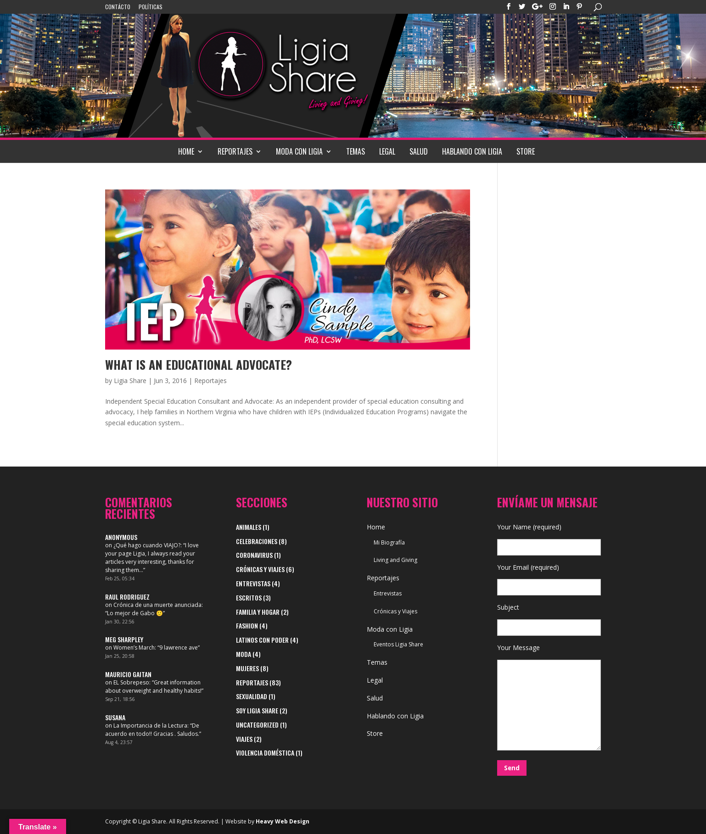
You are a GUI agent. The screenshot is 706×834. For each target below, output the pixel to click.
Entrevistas (253, 583)
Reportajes (235, 151)
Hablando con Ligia (472, 151)
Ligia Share (130, 380)
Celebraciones (256, 541)
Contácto (117, 7)
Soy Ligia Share (257, 710)
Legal (387, 151)
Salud (418, 151)
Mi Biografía (389, 542)
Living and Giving (395, 560)
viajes (244, 739)
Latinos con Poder (262, 640)
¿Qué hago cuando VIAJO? (146, 545)
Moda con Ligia (299, 151)
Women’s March (134, 647)
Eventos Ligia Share (398, 644)
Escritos (249, 597)
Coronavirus (254, 555)
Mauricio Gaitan (128, 674)
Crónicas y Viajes (260, 569)
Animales (248, 527)
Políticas (150, 7)
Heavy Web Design (282, 821)
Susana (115, 717)
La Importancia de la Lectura (150, 725)
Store (525, 151)
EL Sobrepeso (131, 682)
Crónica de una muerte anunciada (157, 605)
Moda (243, 654)
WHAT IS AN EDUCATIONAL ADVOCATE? (198, 364)
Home (186, 151)
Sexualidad (251, 696)
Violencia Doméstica (265, 752)
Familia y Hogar (258, 612)
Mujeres (247, 668)
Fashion (247, 625)
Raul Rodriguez (127, 596)
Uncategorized (257, 724)
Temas (355, 151)
